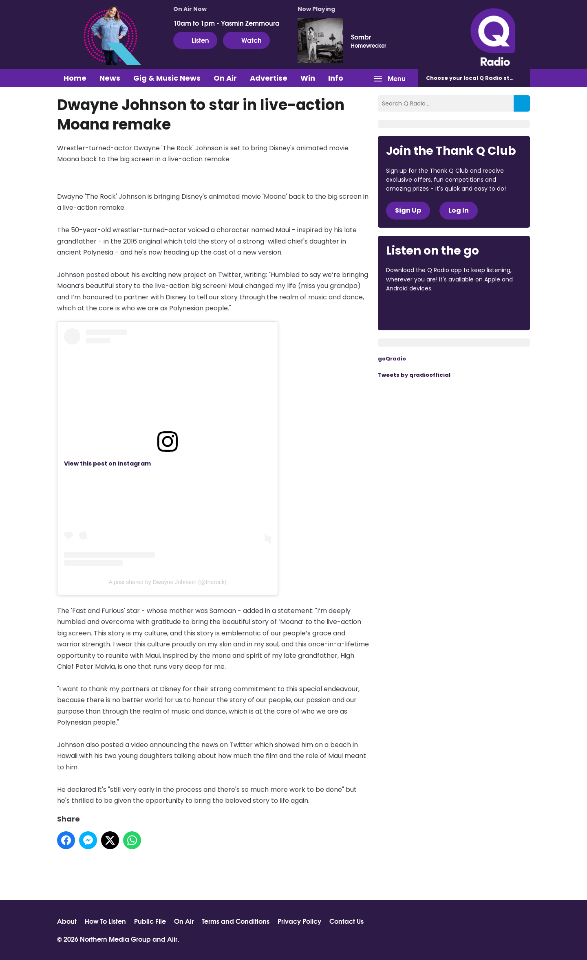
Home (75, 78)
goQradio (392, 358)
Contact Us (346, 921)
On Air (225, 78)
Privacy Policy (299, 921)
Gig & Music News (167, 78)
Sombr (361, 37)
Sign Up (408, 210)
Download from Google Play (486, 310)
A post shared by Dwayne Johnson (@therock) (168, 582)
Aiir (172, 939)
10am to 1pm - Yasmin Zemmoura (226, 23)
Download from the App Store (418, 310)
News (109, 78)
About (67, 921)
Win (307, 78)
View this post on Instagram (107, 463)
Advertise (268, 78)
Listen (195, 40)
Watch (246, 40)
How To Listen (105, 921)
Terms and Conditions (235, 921)
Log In (458, 210)
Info (335, 78)
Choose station (475, 78)
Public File (150, 921)
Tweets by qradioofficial (414, 375)
